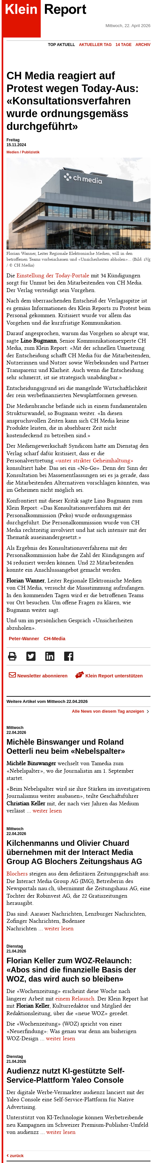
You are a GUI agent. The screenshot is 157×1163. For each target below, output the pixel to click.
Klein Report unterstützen (109, 675)
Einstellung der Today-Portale (53, 275)
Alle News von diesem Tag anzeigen (111, 711)
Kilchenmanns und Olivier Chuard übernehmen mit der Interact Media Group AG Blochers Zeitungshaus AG (74, 852)
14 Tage (124, 44)
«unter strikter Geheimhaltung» (94, 460)
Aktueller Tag (95, 44)
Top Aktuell (61, 44)
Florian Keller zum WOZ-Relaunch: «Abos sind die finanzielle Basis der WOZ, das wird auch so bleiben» (71, 969)
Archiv (143, 44)
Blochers (17, 873)
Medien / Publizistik (23, 152)
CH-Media (54, 638)
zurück (15, 1155)
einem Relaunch (74, 998)
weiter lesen (47, 810)
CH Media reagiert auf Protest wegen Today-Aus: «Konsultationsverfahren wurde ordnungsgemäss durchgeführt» (73, 101)
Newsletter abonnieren (38, 675)
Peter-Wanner (24, 638)
